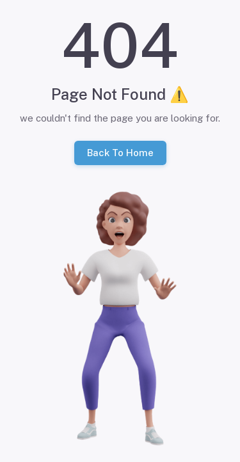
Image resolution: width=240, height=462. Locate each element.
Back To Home (120, 153)
